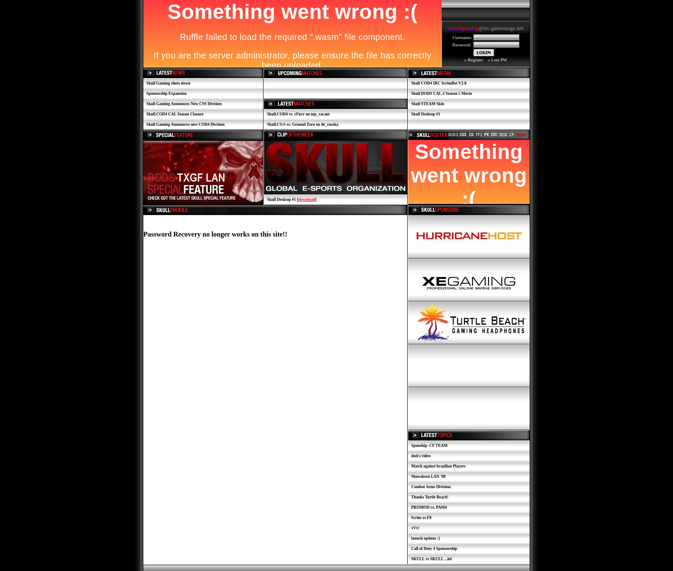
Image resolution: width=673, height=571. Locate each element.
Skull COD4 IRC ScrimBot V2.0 (439, 83)
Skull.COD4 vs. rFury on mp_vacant (298, 114)
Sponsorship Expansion (166, 93)
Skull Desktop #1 (425, 114)
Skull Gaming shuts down (168, 83)
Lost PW (499, 60)
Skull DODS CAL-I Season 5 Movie (441, 93)
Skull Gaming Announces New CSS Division (183, 104)
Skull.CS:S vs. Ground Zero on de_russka (302, 124)
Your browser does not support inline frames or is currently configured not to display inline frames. (486, 29)
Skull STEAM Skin (427, 104)
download (306, 199)
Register (475, 60)
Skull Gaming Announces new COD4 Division (185, 124)
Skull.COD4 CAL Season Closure (174, 114)
